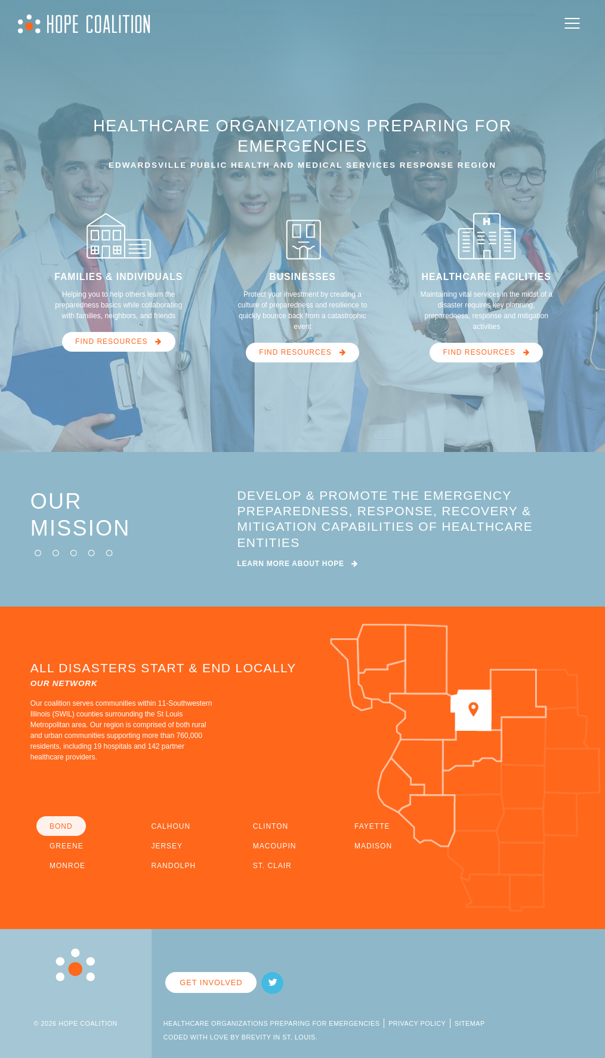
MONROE (67, 866)
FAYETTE (372, 826)
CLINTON (270, 826)
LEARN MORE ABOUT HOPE (297, 563)
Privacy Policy (417, 1023)
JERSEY (167, 846)
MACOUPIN (275, 846)
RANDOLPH (173, 866)
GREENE (67, 846)
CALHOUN (170, 826)
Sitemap (470, 1023)
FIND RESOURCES (118, 341)
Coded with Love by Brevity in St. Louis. (240, 1037)
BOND (61, 826)
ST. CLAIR (272, 866)
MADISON (373, 846)
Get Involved (211, 982)
